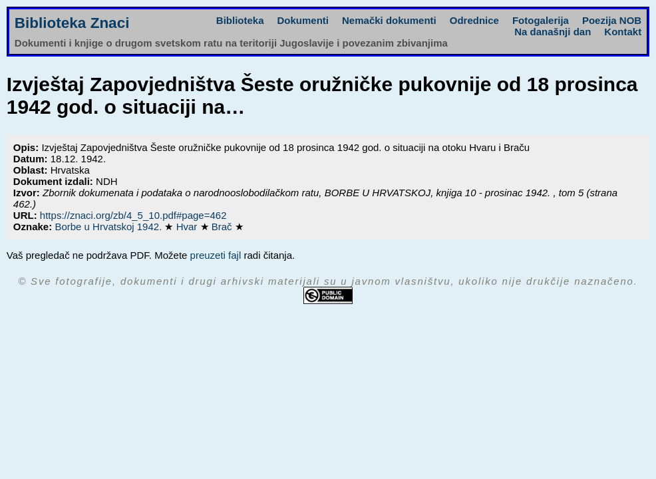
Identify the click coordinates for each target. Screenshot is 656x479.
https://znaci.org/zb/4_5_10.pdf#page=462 (133, 215)
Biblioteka (240, 20)
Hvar (188, 226)
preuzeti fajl (216, 255)
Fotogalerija (540, 20)
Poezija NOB (611, 20)
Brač (223, 226)
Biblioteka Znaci (72, 23)
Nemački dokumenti (389, 20)
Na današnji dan (552, 31)
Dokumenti (303, 20)
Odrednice (474, 20)
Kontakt (622, 31)
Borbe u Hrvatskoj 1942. (109, 226)
